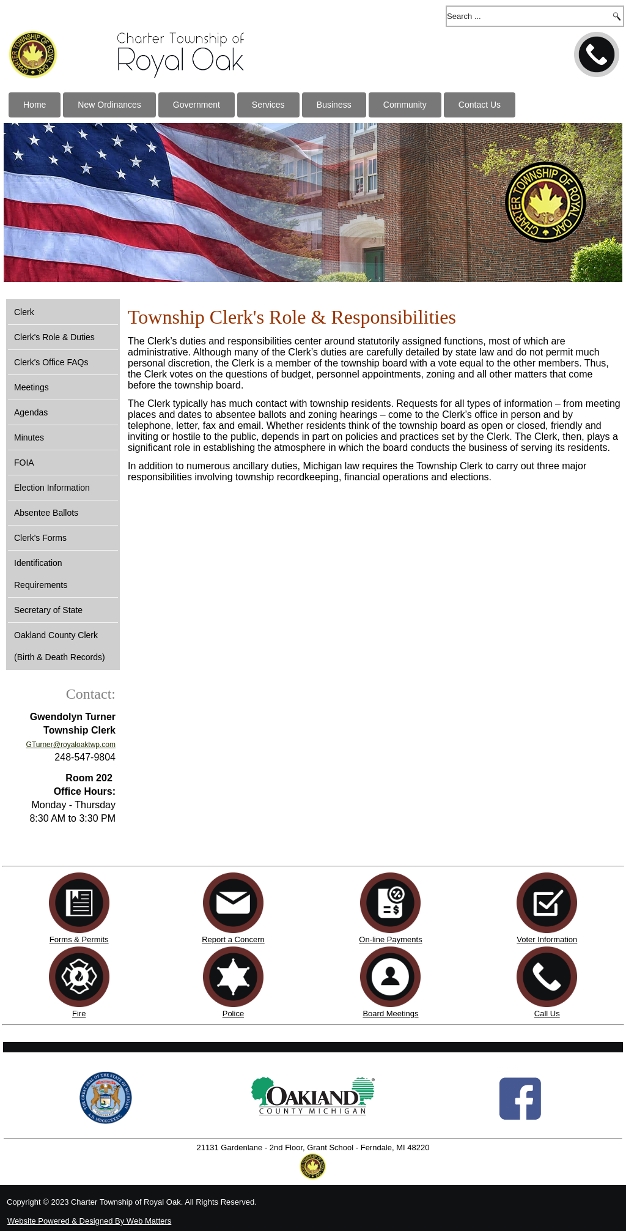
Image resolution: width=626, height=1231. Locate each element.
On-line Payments (390, 939)
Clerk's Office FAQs (51, 362)
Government (196, 105)
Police (233, 1013)
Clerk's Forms (40, 538)
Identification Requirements (40, 574)
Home (34, 105)
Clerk (24, 312)
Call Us (547, 1013)
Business (334, 105)
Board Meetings (390, 1013)
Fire (79, 1013)
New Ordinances (109, 105)
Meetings (31, 387)
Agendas (31, 412)
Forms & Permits (79, 939)
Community (405, 105)
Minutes (29, 437)
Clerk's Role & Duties (54, 337)
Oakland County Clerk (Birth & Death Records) (59, 646)
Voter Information (547, 939)
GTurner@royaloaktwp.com (71, 744)
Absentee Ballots (46, 513)
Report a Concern (233, 935)
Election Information (52, 488)
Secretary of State (48, 610)
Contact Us (479, 105)
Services (268, 105)
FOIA (24, 462)
